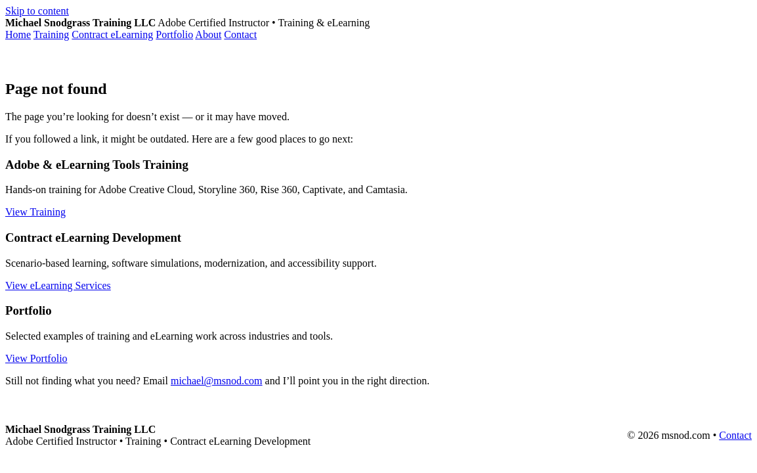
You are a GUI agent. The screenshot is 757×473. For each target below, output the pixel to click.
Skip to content (37, 10)
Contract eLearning (112, 34)
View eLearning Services (58, 285)
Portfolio (174, 34)
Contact (240, 34)
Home (18, 34)
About (208, 34)
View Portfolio (36, 358)
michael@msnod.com (217, 380)
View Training (35, 211)
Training (51, 34)
